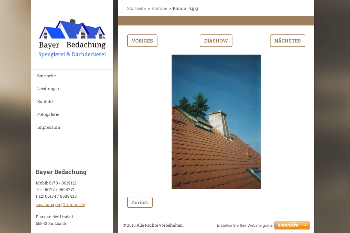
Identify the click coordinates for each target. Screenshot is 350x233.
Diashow (216, 40)
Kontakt (45, 101)
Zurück (140, 202)
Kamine (159, 8)
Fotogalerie (48, 114)
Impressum (48, 127)
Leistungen (48, 88)
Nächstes (287, 40)
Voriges (142, 40)
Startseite (46, 75)
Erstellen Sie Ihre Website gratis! (245, 225)
